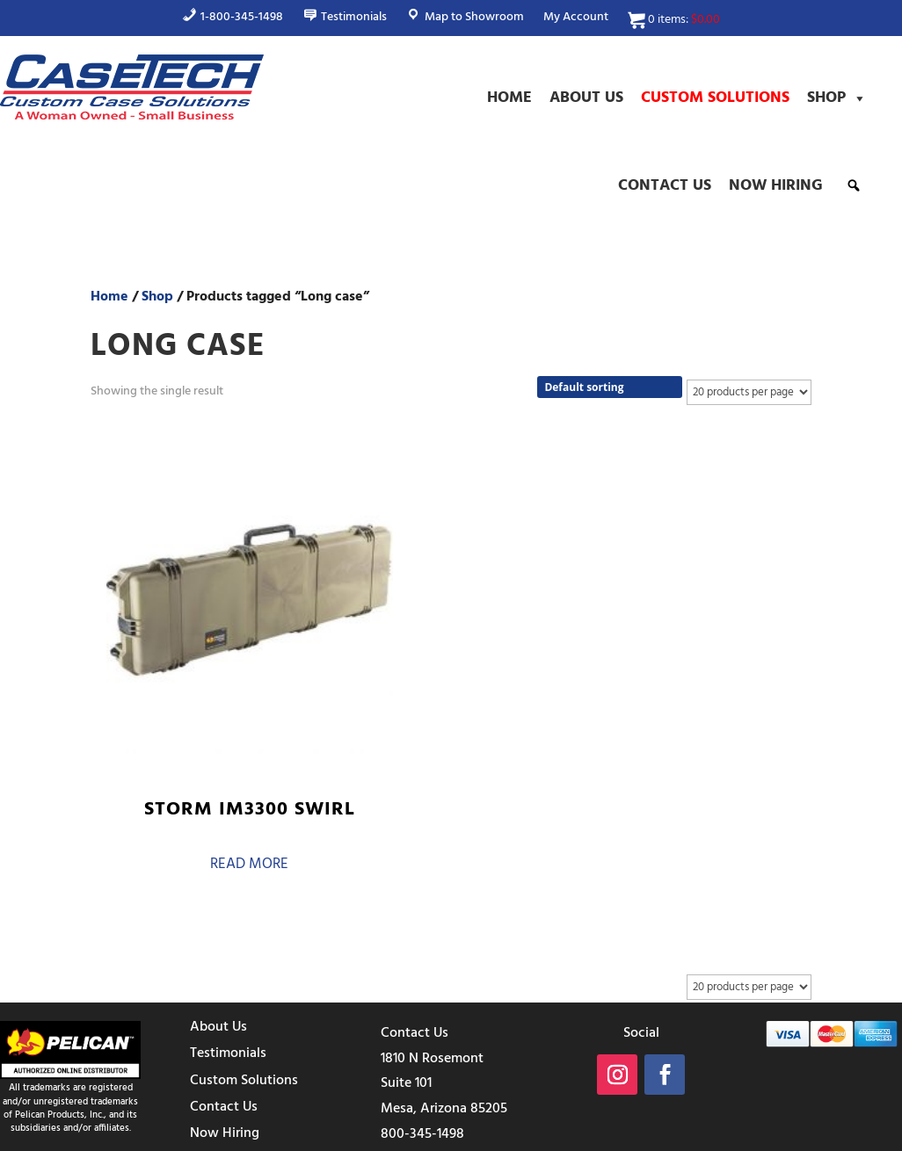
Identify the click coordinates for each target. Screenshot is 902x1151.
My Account (575, 19)
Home (509, 98)
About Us (586, 98)
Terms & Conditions (572, 1135)
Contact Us (664, 186)
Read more (170, 754)
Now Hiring (776, 186)
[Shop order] (609, 387)
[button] (854, 185)
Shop (837, 98)
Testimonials (228, 934)
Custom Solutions (715, 98)
